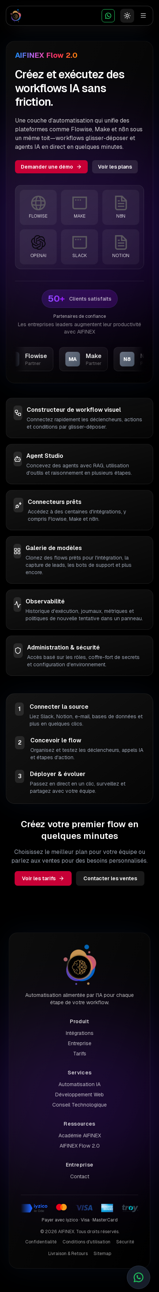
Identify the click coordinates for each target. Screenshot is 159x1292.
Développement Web (79, 1094)
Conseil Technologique (79, 1104)
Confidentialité (41, 1242)
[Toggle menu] (143, 15)
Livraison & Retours (68, 1254)
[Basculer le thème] (127, 15)
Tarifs (79, 1053)
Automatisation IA (79, 1084)
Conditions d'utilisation (86, 1242)
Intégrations (80, 1033)
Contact (79, 1176)
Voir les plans (115, 166)
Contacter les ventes (110, 878)
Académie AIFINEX (79, 1135)
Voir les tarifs (43, 878)
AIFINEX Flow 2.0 (80, 1145)
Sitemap (102, 1254)
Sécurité (125, 1242)
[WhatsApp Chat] (108, 15)
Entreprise (79, 1043)
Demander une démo (51, 166)
